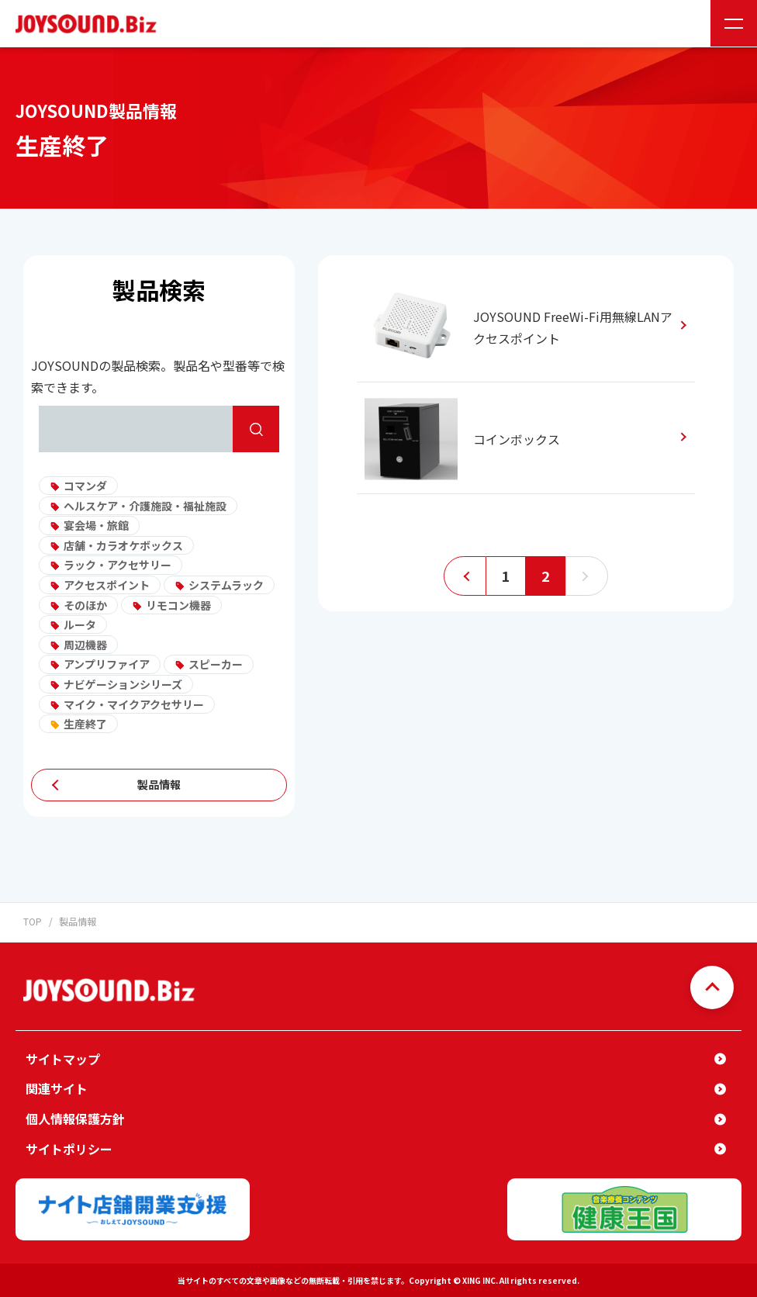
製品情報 (159, 784)
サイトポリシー (69, 1147)
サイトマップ (63, 1058)
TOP (32, 921)
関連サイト (57, 1087)
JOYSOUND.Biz (89, 23)
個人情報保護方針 (75, 1118)
